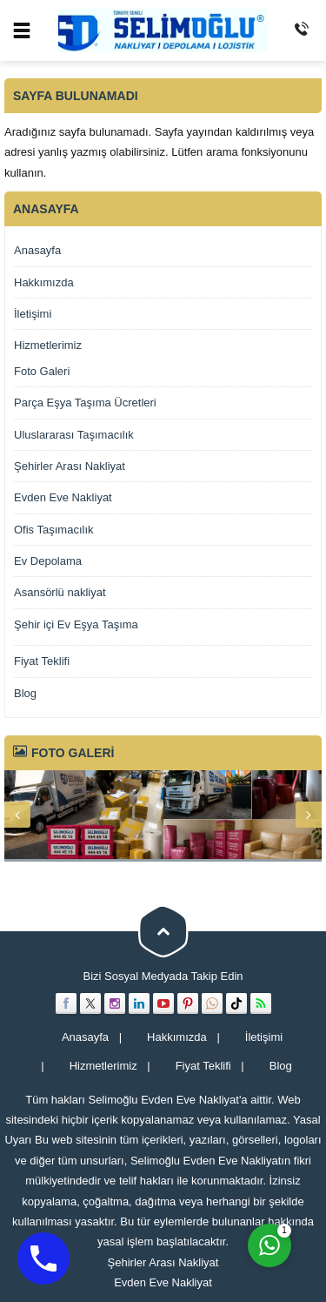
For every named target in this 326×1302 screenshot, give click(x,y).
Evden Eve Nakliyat (63, 497)
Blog (25, 693)
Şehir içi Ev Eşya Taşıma (76, 624)
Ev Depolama (48, 560)
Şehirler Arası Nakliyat (69, 466)
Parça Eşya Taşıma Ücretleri (85, 402)
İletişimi (32, 313)
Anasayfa (37, 250)
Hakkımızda (44, 282)
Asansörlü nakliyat (60, 592)
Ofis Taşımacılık (54, 529)
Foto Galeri (42, 371)
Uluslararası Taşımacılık (74, 434)
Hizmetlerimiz (48, 345)
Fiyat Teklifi (42, 661)
